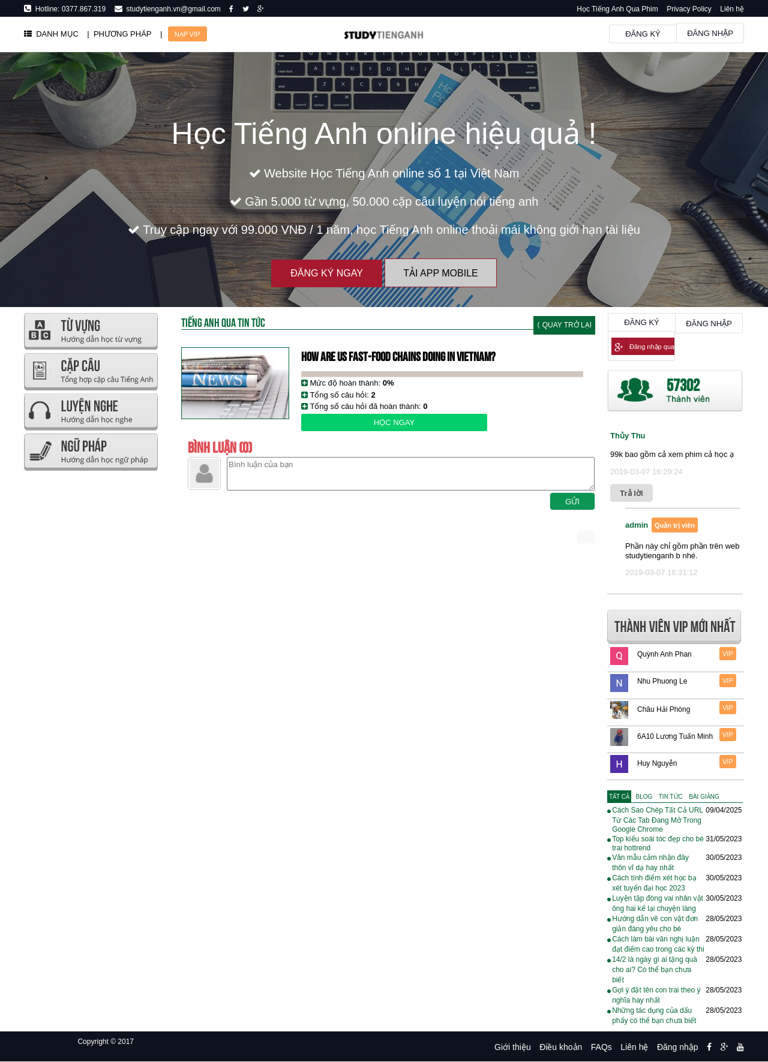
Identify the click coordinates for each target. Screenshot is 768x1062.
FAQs (601, 1047)
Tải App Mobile (440, 273)
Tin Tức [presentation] (671, 796)
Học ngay (394, 422)
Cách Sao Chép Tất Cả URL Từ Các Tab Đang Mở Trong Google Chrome (657, 820)
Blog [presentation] (644, 796)
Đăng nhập (710, 33)
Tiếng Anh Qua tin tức (223, 321)
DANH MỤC (51, 33)
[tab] (619, 796)
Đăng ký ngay (326, 273)
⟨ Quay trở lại (564, 325)
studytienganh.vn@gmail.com (171, 9)
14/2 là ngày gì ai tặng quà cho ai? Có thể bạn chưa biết (654, 969)
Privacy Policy (689, 9)
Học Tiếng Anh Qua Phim (617, 9)
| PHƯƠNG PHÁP (119, 33)
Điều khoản (560, 1047)
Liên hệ (732, 9)
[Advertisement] (90, 654)
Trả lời (631, 493)
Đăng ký (643, 33)
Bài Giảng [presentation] (704, 796)
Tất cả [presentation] (619, 796)
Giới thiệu (512, 1047)
